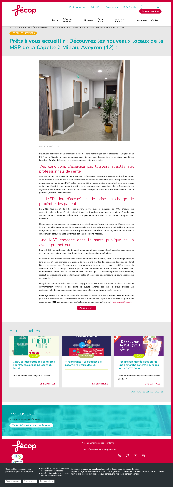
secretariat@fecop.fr (122, 302)
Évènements (112, 7)
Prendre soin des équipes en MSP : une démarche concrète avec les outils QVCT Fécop (138, 365)
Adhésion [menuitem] (142, 20)
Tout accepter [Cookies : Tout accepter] (12, 481)
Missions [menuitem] (88, 20)
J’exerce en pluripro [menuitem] (119, 20)
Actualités (95, 7)
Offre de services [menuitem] (67, 20)
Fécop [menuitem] (55, 20)
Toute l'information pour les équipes (31, 425)
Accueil (12, 27)
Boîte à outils (129, 7)
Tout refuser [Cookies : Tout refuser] (29, 481)
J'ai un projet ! (87, 307)
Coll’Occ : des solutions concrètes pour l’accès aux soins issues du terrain (34, 365)
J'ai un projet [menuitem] (100, 20)
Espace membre (150, 11)
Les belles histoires (23, 33)
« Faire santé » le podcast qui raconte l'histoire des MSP (83, 363)
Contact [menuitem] (155, 20)
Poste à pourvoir (77, 7)
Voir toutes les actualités (147, 391)
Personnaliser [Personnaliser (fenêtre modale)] (46, 481)
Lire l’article (47, 383)
